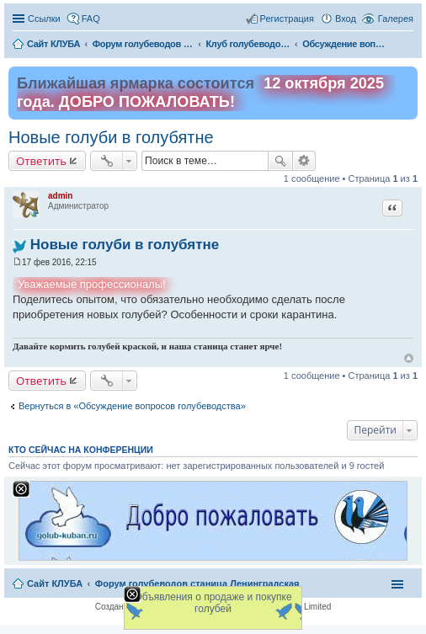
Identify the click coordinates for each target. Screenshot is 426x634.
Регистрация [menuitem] (287, 18)
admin (60, 195)
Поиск (280, 161)
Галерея (395, 18)
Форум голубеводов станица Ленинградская (197, 583)
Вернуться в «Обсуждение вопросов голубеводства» (132, 406)
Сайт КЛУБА (55, 583)
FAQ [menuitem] (91, 18)
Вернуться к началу (408, 358)
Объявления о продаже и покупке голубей (212, 603)
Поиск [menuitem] (408, 45)
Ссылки (44, 18)
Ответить (41, 160)
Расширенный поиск (304, 161)
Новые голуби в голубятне (111, 137)
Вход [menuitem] (345, 18)
